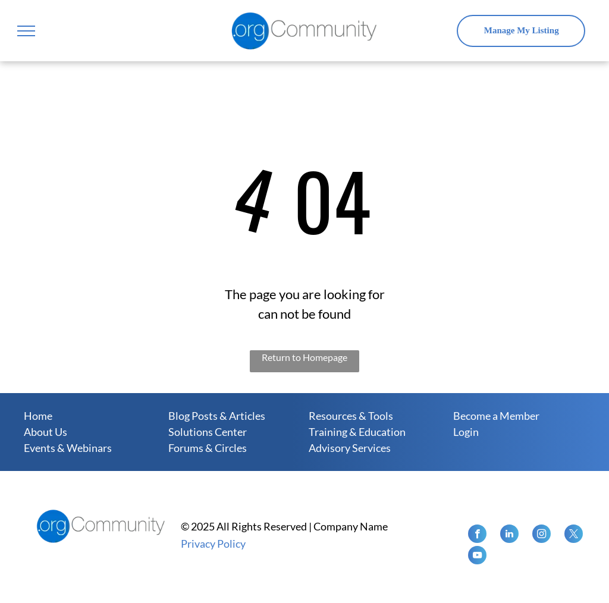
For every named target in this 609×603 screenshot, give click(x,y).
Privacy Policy (213, 543)
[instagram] (541, 535)
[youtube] (477, 556)
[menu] (26, 30)
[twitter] (573, 535)
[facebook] (477, 535)
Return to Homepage (304, 357)
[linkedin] (509, 535)
